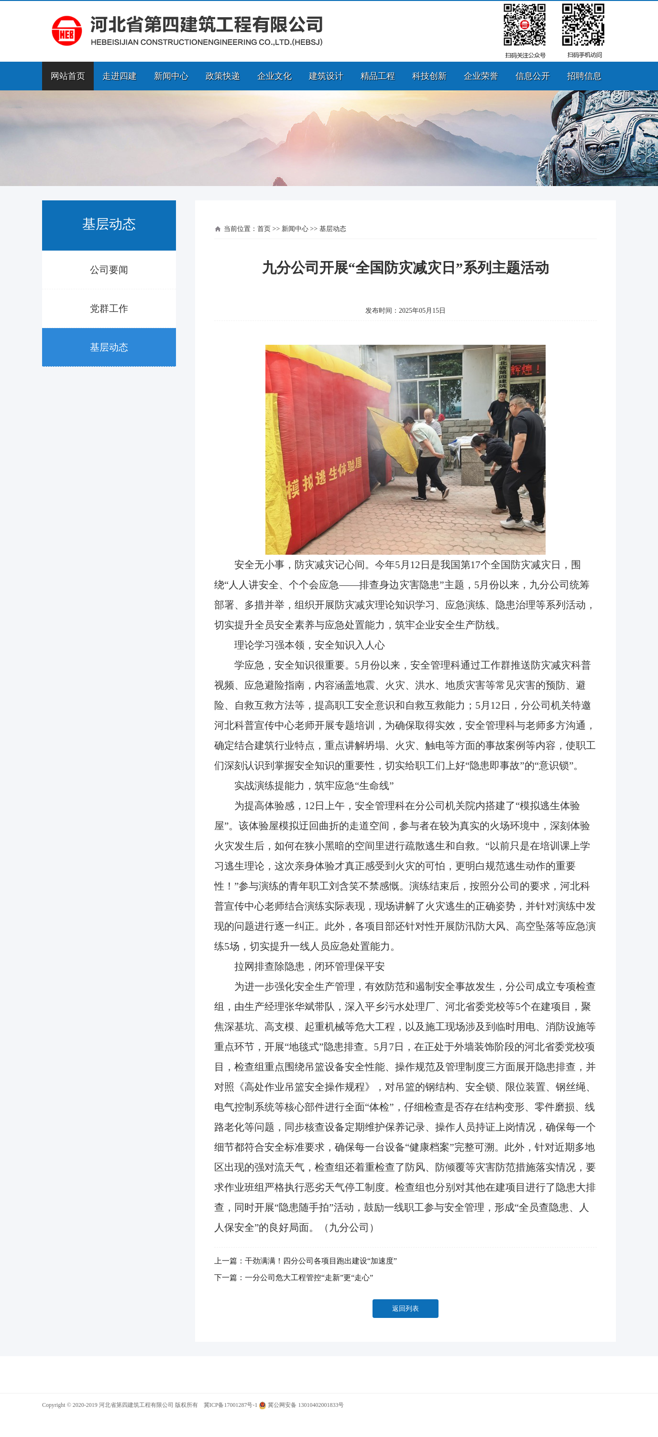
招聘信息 (584, 76)
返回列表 (405, 1308)
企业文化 (274, 76)
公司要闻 (109, 269)
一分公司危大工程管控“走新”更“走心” (309, 1277)
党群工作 (109, 308)
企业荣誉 (481, 76)
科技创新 (429, 76)
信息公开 (532, 76)
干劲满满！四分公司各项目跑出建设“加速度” (321, 1261)
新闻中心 (171, 76)
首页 (264, 228)
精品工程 (378, 76)
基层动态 (109, 347)
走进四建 (119, 76)
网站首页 (68, 76)
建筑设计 (326, 76)
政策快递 (223, 76)
